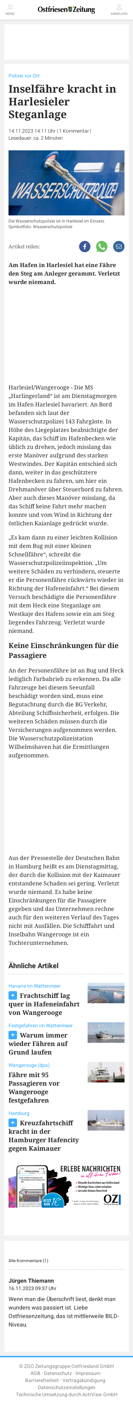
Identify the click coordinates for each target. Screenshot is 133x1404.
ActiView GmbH (99, 1394)
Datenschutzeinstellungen (66, 1387)
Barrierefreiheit (42, 1380)
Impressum (88, 1373)
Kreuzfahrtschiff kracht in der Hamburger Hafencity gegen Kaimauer (44, 1135)
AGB (35, 1373)
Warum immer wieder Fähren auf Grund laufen (38, 1043)
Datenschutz (58, 1373)
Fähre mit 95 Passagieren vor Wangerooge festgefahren (34, 1087)
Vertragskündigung (83, 1380)
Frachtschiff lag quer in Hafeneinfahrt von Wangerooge (44, 1004)
